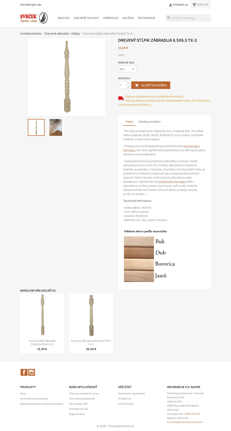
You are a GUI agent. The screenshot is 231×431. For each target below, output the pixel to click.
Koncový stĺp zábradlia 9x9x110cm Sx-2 (91, 342)
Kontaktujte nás (30, 4)
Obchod (63, 18)
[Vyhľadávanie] (188, 18)
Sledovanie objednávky (131, 393)
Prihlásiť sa (124, 398)
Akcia (23, 393)
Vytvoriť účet (126, 403)
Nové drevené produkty (34, 398)
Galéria (128, 18)
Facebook (24, 372)
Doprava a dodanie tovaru (84, 393)
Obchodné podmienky (82, 398)
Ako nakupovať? (78, 403)
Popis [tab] (129, 121)
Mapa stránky (77, 414)
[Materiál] (127, 69)
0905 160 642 (192, 413)
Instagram (31, 372)
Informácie (146, 18)
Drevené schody (86, 18)
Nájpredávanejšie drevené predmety (41, 403)
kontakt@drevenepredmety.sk (185, 422)
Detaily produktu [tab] (150, 121)
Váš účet (125, 387)
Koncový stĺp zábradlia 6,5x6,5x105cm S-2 (42, 342)
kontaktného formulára (172, 182)
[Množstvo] (122, 85)
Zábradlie (110, 18)
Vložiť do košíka (151, 85)
